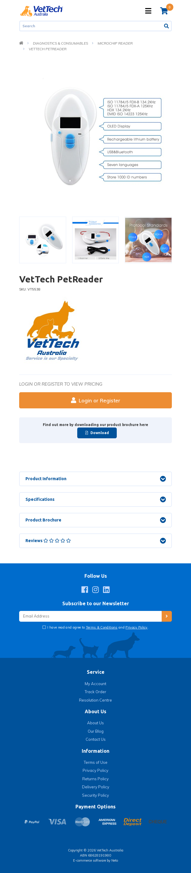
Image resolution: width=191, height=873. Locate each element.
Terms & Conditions (102, 627)
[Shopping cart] (164, 11)
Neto (114, 860)
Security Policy (95, 795)
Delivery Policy (95, 786)
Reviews (48, 540)
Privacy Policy (136, 627)
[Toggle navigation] (148, 11)
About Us (95, 722)
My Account (95, 683)
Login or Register (95, 400)
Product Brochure (43, 520)
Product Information (45, 478)
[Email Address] (90, 616)
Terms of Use (95, 762)
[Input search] (90, 26)
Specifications (39, 499)
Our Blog (96, 731)
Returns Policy (95, 778)
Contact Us (96, 739)
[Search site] (167, 26)
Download (97, 433)
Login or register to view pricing (60, 384)
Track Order (95, 691)
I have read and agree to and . (97, 627)
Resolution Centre (95, 700)
